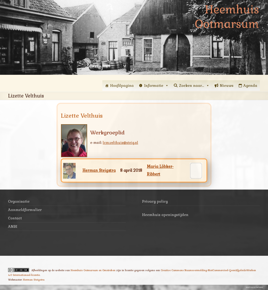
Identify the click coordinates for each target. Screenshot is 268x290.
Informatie (156, 85)
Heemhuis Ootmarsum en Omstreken (93, 270)
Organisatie (19, 201)
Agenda (250, 85)
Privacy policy (155, 201)
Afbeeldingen (39, 270)
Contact (15, 218)
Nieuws (226, 85)
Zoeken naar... (194, 85)
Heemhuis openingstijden (165, 214)
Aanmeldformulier (25, 209)
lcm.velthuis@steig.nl (120, 142)
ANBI (12, 226)
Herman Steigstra (99, 170)
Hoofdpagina (122, 85)
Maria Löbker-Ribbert (160, 170)
